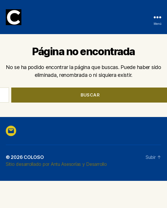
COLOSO (34, 157)
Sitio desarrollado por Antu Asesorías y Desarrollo (56, 164)
